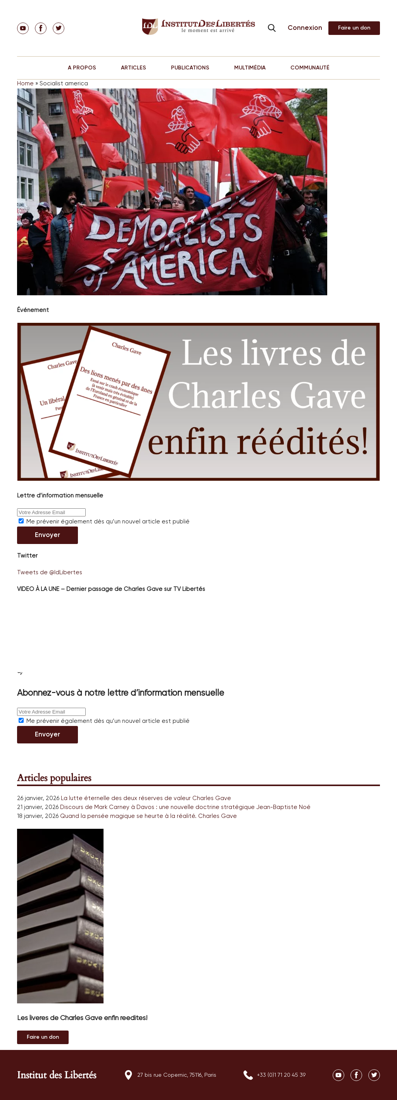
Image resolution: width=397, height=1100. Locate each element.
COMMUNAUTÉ (310, 68)
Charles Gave (211, 798)
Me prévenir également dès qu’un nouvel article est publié (104, 522)
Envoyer (47, 535)
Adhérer (354, 28)
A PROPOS (82, 68)
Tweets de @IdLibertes (49, 572)
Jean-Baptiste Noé (283, 807)
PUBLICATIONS (190, 68)
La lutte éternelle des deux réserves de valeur (126, 798)
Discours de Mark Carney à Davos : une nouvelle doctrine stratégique (157, 807)
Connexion (305, 28)
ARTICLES (133, 68)
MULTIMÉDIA (250, 68)
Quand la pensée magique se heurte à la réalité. (128, 816)
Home (25, 84)
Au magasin (43, 1037)
